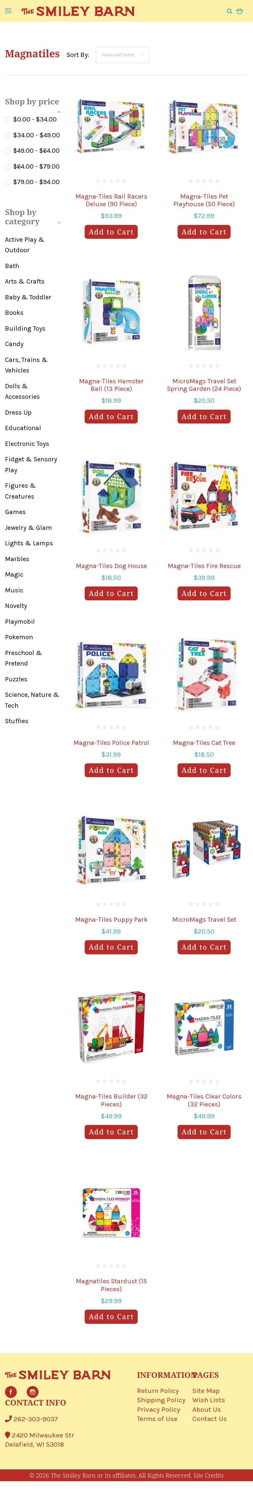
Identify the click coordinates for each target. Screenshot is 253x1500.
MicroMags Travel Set (204, 919)
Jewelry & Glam (28, 528)
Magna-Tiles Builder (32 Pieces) (111, 1100)
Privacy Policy (158, 1409)
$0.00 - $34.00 (35, 119)
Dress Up (18, 412)
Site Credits (208, 1475)
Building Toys (25, 328)
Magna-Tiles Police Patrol (111, 743)
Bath (12, 266)
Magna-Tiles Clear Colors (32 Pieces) (204, 1100)
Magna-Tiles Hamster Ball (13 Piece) (111, 385)
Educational (23, 428)
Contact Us (209, 1419)
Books (14, 312)
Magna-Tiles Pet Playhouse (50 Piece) (204, 200)
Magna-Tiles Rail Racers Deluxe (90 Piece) (111, 200)
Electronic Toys (27, 444)
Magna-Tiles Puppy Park (111, 919)
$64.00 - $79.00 (36, 166)
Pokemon (19, 637)
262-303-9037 (31, 1419)
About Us (206, 1409)
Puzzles (16, 679)
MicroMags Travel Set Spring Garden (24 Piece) (204, 385)
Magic (14, 574)
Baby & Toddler (28, 297)
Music (14, 590)
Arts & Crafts (24, 281)
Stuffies (16, 721)
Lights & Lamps (29, 543)
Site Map (206, 1391)
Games (15, 512)
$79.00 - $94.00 (36, 182)
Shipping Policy (161, 1400)
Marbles (17, 559)
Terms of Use (157, 1419)
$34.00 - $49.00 (36, 135)
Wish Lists (208, 1400)
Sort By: (78, 55)
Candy (14, 344)
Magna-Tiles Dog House (111, 566)
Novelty (16, 606)
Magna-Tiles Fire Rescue (204, 566)
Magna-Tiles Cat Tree (204, 743)
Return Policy (158, 1391)
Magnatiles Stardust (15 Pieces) (111, 1285)
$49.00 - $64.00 (36, 150)
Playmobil (20, 621)
